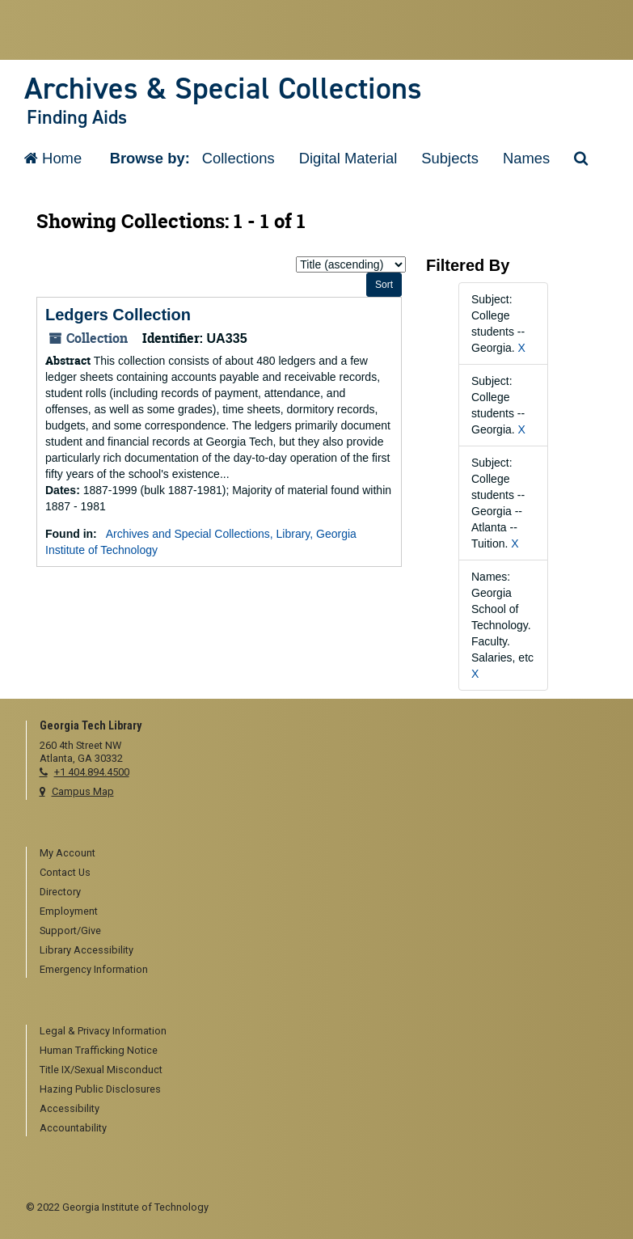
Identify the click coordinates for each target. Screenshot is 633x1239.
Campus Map (83, 791)
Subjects (450, 158)
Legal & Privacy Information (103, 1031)
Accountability (73, 1128)
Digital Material (348, 158)
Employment (69, 911)
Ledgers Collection (118, 314)
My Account (67, 853)
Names (526, 158)
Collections (238, 158)
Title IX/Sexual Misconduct (101, 1070)
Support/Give (70, 930)
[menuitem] (324, 854)
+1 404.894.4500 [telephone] (91, 772)
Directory (60, 892)
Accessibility (69, 1108)
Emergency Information (94, 969)
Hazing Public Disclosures (100, 1089)
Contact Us (65, 872)
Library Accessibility (86, 950)
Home (53, 158)
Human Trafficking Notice (99, 1050)
